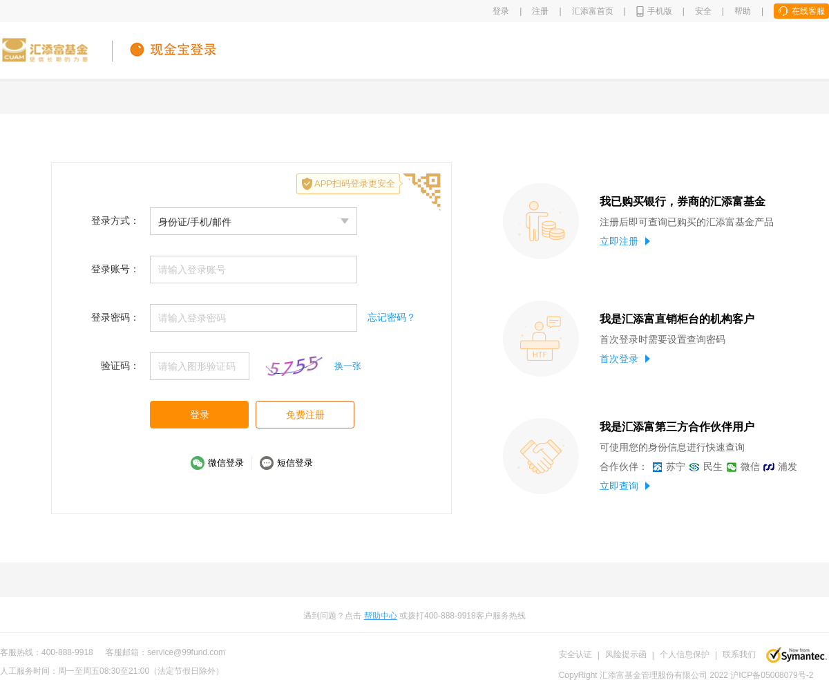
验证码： (120, 365)
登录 (501, 11)
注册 (540, 11)
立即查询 (625, 485)
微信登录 (226, 462)
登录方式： (115, 220)
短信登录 (295, 462)
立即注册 (625, 241)
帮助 (742, 11)
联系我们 (739, 654)
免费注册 (305, 414)
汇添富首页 (592, 11)
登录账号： (115, 268)
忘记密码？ (392, 317)
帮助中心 (380, 616)
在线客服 (808, 11)
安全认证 (575, 654)
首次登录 (625, 358)
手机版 (659, 11)
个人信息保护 (684, 654)
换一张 (347, 366)
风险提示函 (626, 654)
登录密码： (115, 317)
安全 (703, 11)
